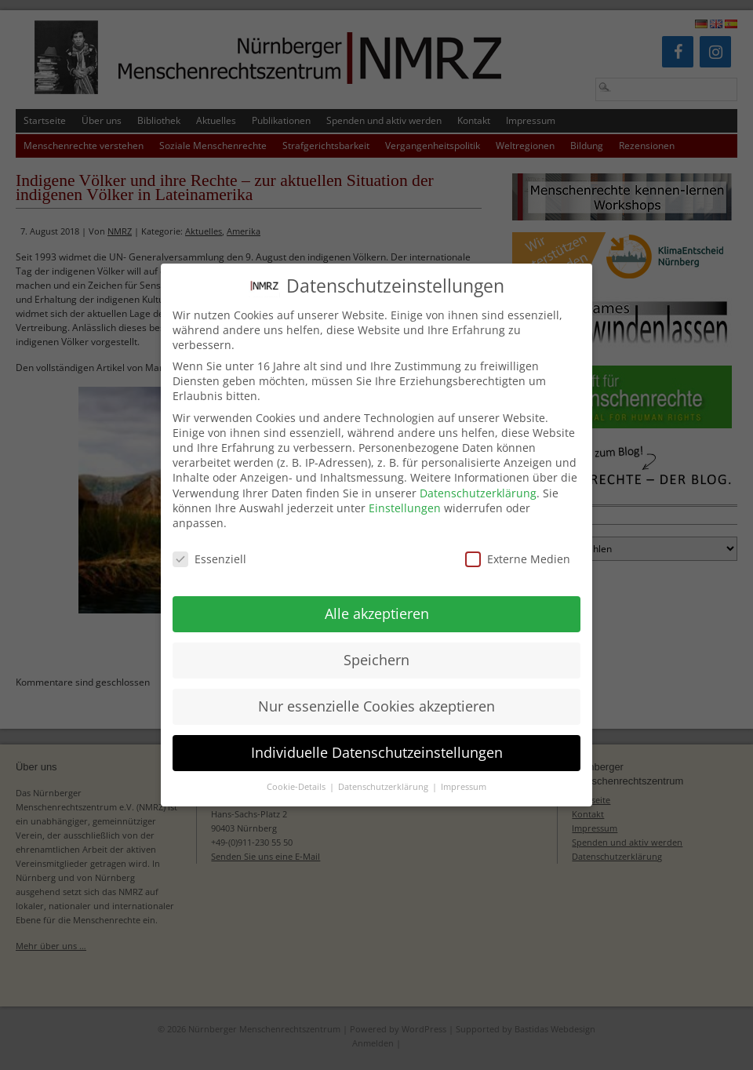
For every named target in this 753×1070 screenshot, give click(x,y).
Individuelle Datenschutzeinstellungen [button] (377, 736)
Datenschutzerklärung (478, 477)
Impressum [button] (463, 771)
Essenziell (209, 543)
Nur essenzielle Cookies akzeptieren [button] (376, 690)
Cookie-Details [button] (297, 771)
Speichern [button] (376, 644)
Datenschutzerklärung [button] (384, 771)
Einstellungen (405, 492)
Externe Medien (517, 543)
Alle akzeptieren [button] (377, 597)
